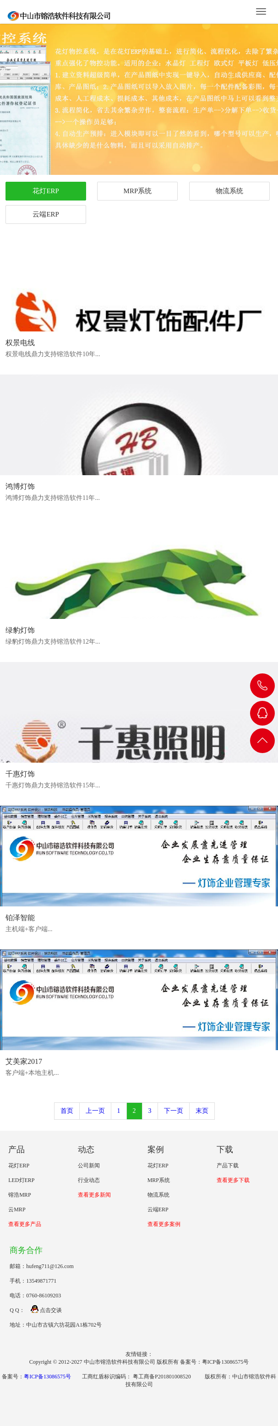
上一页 (95, 1110)
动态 (86, 1149)
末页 (202, 1110)
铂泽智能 (20, 918)
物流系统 (229, 191)
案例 (155, 1149)
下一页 (173, 1110)
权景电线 (20, 343)
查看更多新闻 (94, 1195)
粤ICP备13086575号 (47, 1376)
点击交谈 (46, 1310)
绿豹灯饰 (20, 630)
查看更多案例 (163, 1224)
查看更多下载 (233, 1180)
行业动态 (89, 1180)
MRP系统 (138, 191)
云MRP (16, 1209)
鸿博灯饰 (20, 486)
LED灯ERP (21, 1180)
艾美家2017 (23, 1061)
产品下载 (228, 1165)
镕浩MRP (19, 1195)
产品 (16, 1149)
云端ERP (46, 214)
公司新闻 (89, 1165)
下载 (225, 1149)
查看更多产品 (24, 1224)
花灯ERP (46, 191)
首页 (66, 1110)
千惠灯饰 (20, 774)
